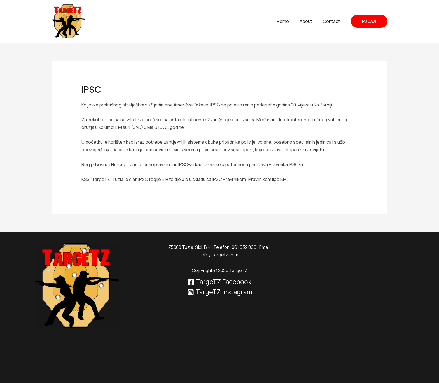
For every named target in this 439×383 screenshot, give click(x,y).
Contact (332, 21)
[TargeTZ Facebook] (219, 282)
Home (287, 21)
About (308, 21)
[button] (369, 21)
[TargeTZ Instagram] (219, 292)
